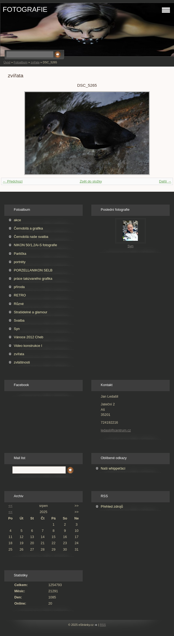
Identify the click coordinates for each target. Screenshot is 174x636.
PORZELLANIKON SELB (33, 270)
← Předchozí (13, 181)
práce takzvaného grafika (33, 279)
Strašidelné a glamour (30, 312)
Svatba (19, 320)
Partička (20, 254)
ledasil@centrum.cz (116, 430)
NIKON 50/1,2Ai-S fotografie (35, 245)
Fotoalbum (20, 62)
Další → (165, 181)
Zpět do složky (91, 181)
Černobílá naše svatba (31, 237)
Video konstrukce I (28, 346)
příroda (19, 287)
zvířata (35, 62)
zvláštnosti (22, 362)
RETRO (20, 295)
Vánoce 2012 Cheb (28, 337)
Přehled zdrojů (112, 506)
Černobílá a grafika (28, 228)
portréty (19, 262)
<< (10, 506)
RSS (103, 624)
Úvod (7, 62)
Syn (17, 329)
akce (17, 220)
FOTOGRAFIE (25, 9)
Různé (19, 304)
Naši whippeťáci (113, 468)
